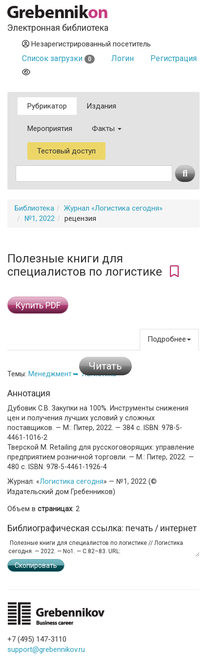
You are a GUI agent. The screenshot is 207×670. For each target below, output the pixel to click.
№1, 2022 (39, 218)
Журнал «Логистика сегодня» (113, 208)
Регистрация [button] (173, 58)
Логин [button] (122, 58)
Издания (101, 106)
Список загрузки (58, 58)
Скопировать (36, 565)
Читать (105, 366)
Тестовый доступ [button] (66, 151)
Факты (107, 128)
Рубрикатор (47, 106)
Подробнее (169, 339)
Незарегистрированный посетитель (86, 44)
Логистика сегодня (72, 481)
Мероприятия (49, 128)
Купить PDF (38, 305)
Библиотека (34, 208)
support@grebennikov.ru (46, 649)
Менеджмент (50, 374)
